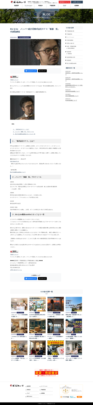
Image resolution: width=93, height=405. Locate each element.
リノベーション (28, 5)
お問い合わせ (77, 2)
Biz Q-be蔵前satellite (71, 63)
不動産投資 (52, 5)
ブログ (64, 5)
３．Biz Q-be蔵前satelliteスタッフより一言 (24, 134)
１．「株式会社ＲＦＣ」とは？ (21, 129)
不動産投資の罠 (70, 31)
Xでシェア (42, 71)
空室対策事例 (70, 40)
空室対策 (70, 53)
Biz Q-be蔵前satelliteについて (18, 172)
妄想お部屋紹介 (71, 48)
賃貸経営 (69, 60)
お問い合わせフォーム (16, 270)
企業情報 (76, 5)
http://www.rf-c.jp (14, 161)
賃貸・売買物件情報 (71, 46)
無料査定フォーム (65, 2)
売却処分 (40, 5)
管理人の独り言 (70, 43)
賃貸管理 (16, 5)
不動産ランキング (14, 79)
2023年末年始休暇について (72, 91)
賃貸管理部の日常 (71, 57)
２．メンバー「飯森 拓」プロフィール (23, 131)
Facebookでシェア (31, 71)
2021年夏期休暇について (71, 96)
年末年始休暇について (71, 100)
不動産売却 (69, 34)
